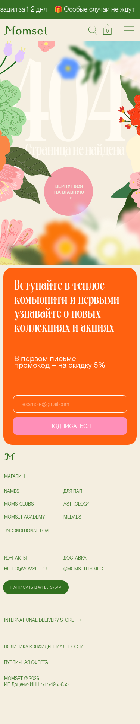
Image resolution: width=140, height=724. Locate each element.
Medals (72, 517)
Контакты (15, 558)
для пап (72, 491)
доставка (75, 558)
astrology (76, 504)
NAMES (11, 491)
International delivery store (39, 620)
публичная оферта (26, 662)
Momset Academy (24, 517)
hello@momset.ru (25, 569)
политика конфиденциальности (44, 646)
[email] (70, 404)
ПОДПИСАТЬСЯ (70, 425)
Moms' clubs (19, 504)
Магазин (14, 476)
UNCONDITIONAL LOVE (27, 530)
